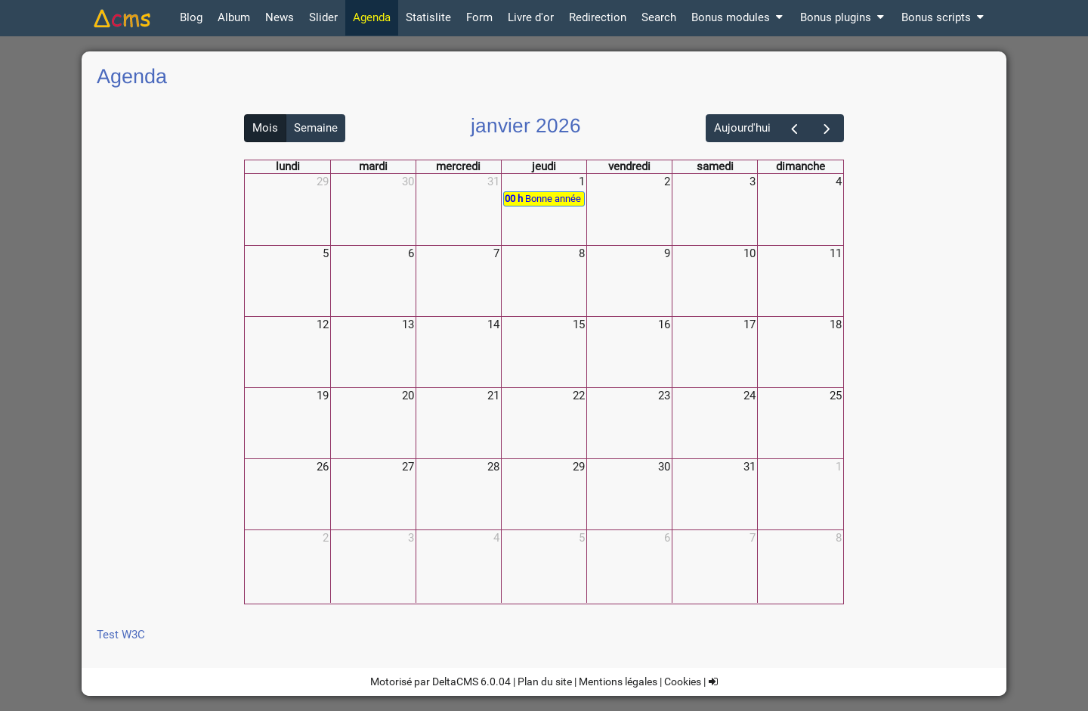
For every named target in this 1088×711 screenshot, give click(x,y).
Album (234, 17)
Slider (323, 17)
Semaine (316, 128)
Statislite (428, 17)
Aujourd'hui (742, 128)
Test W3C (121, 634)
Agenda (372, 17)
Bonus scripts (943, 17)
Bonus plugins (843, 17)
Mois (265, 128)
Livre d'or (531, 17)
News (279, 17)
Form (479, 17)
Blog (191, 17)
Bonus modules (738, 17)
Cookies (682, 681)
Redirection (597, 17)
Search (658, 17)
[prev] (794, 128)
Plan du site (545, 681)
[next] (827, 128)
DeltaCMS (455, 681)
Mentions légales (618, 681)
